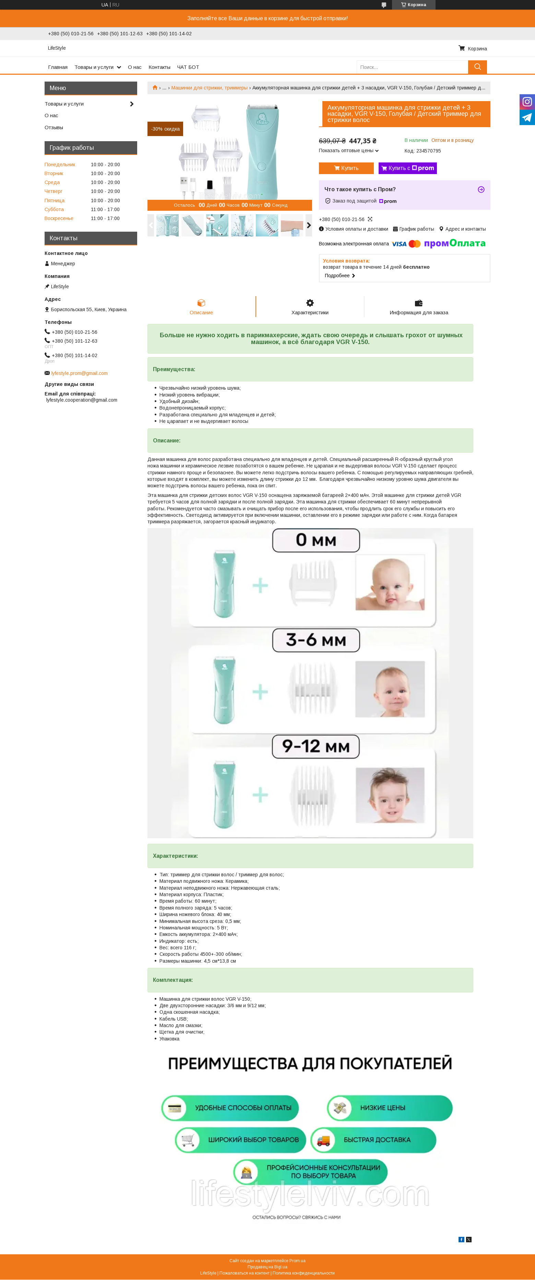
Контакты (159, 67)
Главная (58, 67)
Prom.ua (297, 1261)
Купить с (411, 168)
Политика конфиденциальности (304, 1273)
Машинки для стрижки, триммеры (209, 87)
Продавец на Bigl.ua (267, 1267)
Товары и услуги (94, 67)
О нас (135, 67)
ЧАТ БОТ (188, 67)
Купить (350, 168)
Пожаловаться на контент (244, 1273)
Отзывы (54, 127)
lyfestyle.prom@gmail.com (79, 373)
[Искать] (477, 67)
